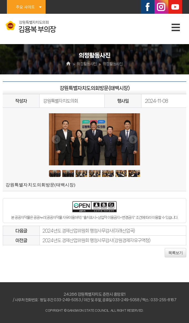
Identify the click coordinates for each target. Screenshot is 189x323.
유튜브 (175, 7)
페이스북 (147, 7)
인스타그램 (161, 7)
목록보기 (175, 253)
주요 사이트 (25, 7)
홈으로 (69, 64)
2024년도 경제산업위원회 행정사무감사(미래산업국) (89, 230)
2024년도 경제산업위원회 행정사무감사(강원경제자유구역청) (96, 240)
